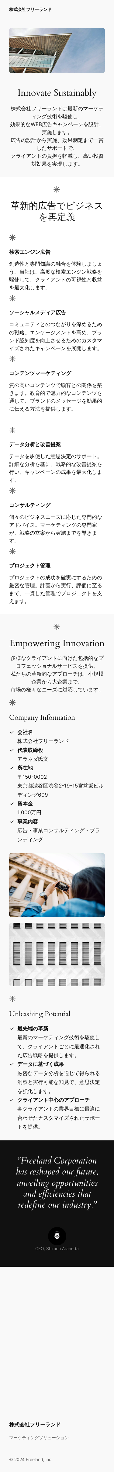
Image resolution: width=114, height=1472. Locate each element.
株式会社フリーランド (30, 9)
